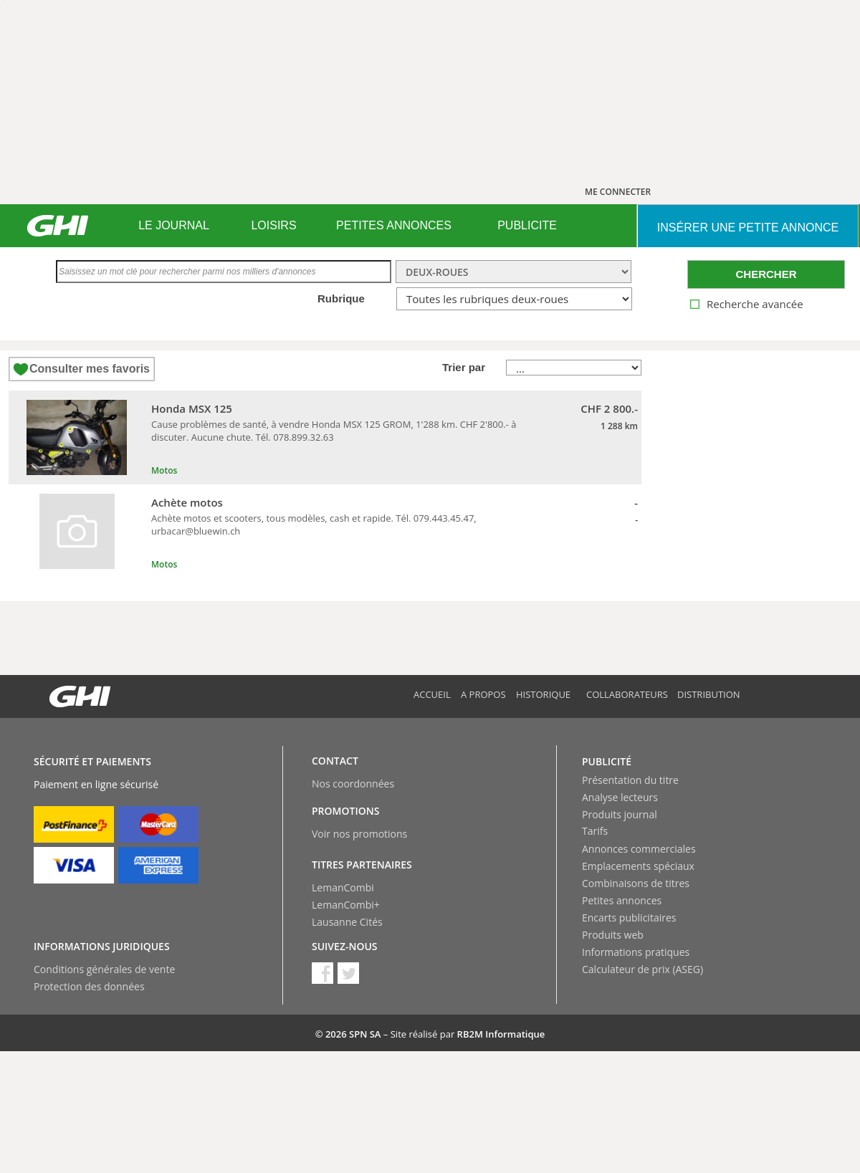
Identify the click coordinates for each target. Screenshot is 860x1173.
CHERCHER (765, 274)
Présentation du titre (630, 780)
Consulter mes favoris (89, 369)
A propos (483, 694)
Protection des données (89, 986)
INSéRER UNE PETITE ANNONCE (747, 227)
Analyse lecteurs (620, 797)
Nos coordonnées (353, 783)
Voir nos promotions (359, 834)
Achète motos (187, 502)
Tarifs (595, 831)
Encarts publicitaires (629, 917)
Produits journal (619, 814)
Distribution (708, 694)
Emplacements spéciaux (638, 866)
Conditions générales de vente (104, 969)
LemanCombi (343, 887)
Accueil (432, 694)
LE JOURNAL (173, 225)
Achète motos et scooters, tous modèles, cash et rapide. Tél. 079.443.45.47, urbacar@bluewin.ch (314, 524)
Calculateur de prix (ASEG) (642, 969)
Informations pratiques (635, 952)
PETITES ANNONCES (394, 225)
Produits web (613, 935)
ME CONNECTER (618, 192)
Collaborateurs (627, 694)
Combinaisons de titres (635, 883)
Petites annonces (621, 900)
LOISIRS (273, 225)
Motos (164, 470)
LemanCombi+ (346, 904)
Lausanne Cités (347, 922)
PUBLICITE (527, 225)
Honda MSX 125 (191, 408)
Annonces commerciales (639, 849)
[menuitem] (174, 225)
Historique (543, 694)
